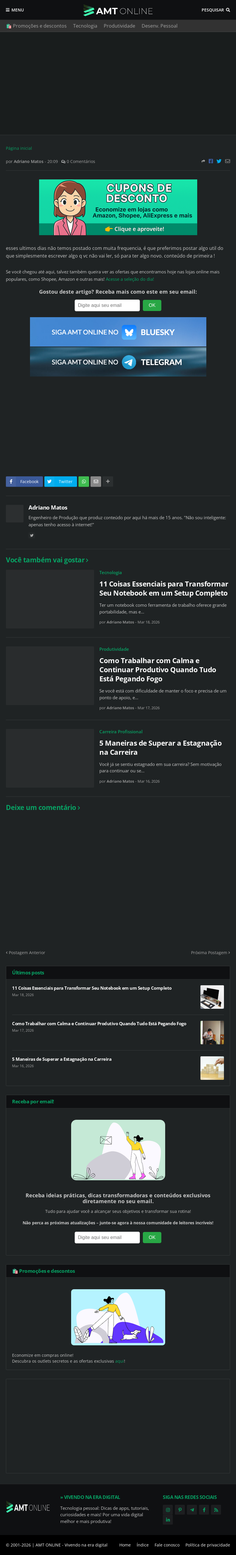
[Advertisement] (118, 83)
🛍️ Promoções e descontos (36, 26)
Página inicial (19, 148)
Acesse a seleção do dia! (130, 279)
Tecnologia (85, 26)
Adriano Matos (48, 507)
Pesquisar (213, 10)
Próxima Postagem (209, 952)
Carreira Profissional (121, 731)
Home (125, 1545)
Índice (143, 1545)
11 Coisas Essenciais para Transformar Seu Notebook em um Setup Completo (163, 588)
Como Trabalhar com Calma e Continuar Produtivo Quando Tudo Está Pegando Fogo (157, 669)
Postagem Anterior (27, 952)
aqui (119, 1361)
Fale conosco (167, 1545)
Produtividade (119, 26)
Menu (17, 10)
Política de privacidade (207, 1545)
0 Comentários (81, 161)
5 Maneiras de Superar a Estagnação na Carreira (160, 747)
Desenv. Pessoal (160, 26)
